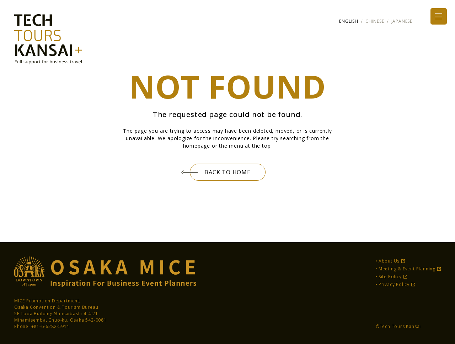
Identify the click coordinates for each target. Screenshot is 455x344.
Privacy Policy (394, 284)
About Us (389, 261)
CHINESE (374, 21)
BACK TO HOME (228, 172)
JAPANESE (401, 21)
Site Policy (390, 277)
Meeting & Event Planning (407, 269)
